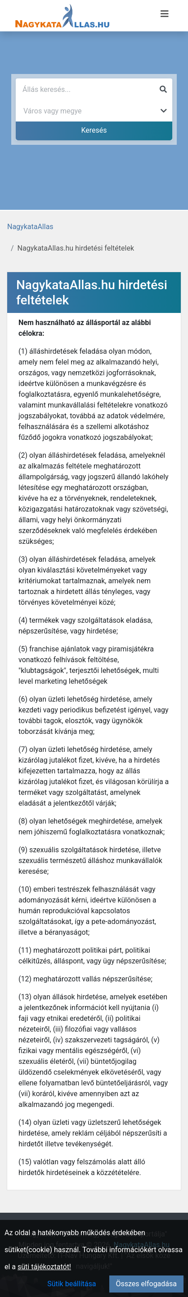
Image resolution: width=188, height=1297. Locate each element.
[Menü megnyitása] (165, 14)
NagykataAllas (30, 226)
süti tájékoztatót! (44, 1266)
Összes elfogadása (146, 1284)
